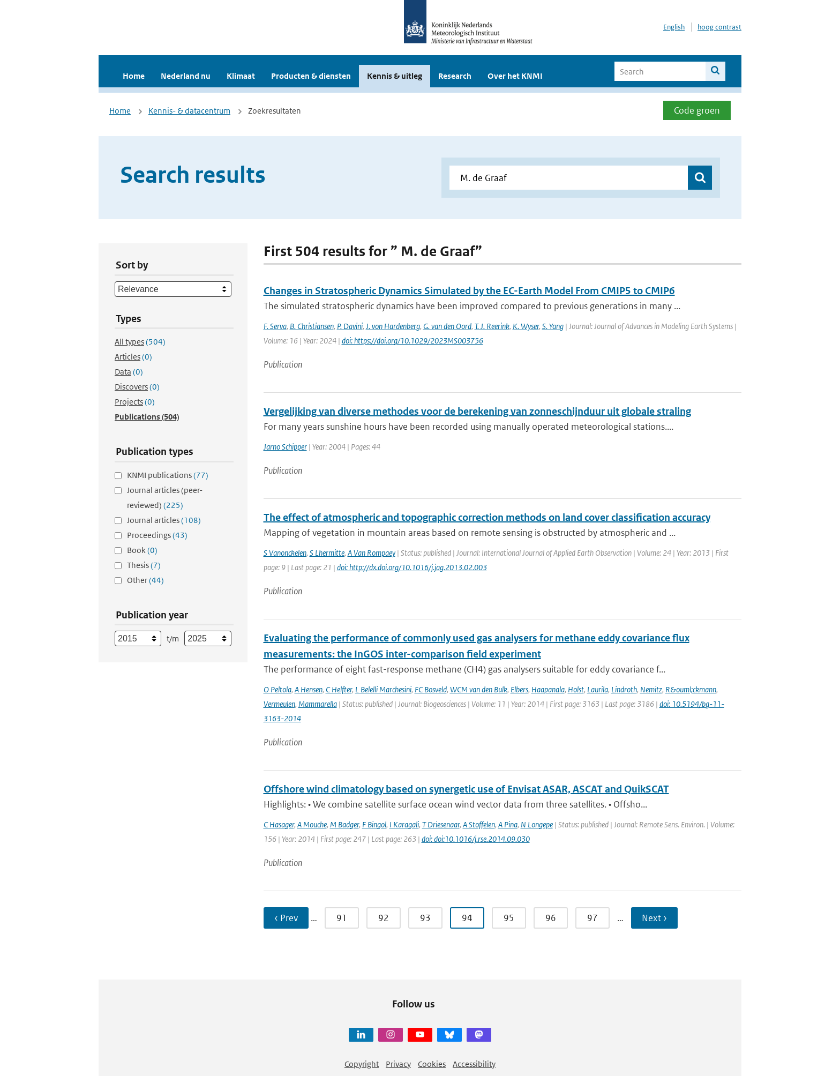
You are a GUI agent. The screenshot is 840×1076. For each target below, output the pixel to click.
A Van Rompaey (371, 553)
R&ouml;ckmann (690, 689)
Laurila (597, 689)
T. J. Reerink (492, 326)
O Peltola (277, 689)
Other (145, 580)
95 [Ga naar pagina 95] (509, 918)
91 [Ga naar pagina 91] (341, 918)
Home (134, 76)
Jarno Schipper (285, 447)
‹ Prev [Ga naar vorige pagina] (286, 918)
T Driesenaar (441, 824)
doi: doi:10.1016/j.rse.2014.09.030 (476, 839)
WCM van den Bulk (478, 689)
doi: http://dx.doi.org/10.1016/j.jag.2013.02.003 (412, 567)
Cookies (432, 1064)
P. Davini (350, 326)
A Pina (508, 824)
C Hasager (279, 824)
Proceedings (157, 535)
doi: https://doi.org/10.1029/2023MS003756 (412, 340)
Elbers (519, 689)
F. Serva (275, 326)
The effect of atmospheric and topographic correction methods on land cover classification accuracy (487, 517)
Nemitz (651, 689)
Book (142, 550)
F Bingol (374, 824)
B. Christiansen (312, 326)
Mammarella (317, 704)
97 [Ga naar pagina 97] (592, 918)
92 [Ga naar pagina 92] (383, 918)
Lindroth (624, 689)
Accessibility (474, 1064)
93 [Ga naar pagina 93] (425, 918)
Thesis (144, 565)
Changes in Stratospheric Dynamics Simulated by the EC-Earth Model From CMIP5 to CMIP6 (469, 291)
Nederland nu (186, 76)
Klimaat (241, 76)
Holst (576, 689)
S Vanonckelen (285, 553)
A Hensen (308, 689)
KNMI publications (167, 475)
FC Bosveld (431, 689)
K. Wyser (526, 326)
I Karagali (404, 824)
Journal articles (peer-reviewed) (164, 497)
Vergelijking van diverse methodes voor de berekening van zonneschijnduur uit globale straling (477, 411)
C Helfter (339, 689)
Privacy (398, 1064)
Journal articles (164, 520)
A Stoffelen (479, 824)
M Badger (344, 824)
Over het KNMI (515, 76)
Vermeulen (279, 704)
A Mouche (312, 824)
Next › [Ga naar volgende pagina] (654, 918)
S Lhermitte (327, 553)
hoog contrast (719, 27)
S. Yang (553, 326)
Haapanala (548, 689)
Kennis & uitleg (394, 76)
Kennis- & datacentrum (189, 111)
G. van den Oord (447, 326)
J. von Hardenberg (393, 326)
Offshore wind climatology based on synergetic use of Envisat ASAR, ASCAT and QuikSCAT (466, 789)
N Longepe (537, 824)
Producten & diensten (311, 76)
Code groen (697, 110)
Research (454, 76)
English (674, 27)
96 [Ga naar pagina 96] (550, 918)
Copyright (361, 1064)
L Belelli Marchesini (383, 689)
